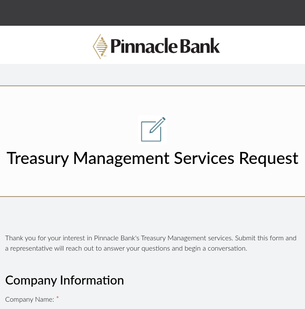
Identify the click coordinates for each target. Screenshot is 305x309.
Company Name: (30, 299)
